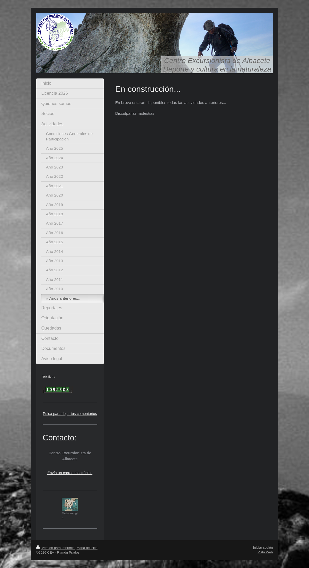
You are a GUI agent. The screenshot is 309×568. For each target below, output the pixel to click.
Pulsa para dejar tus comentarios (70, 414)
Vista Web (265, 552)
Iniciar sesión (263, 547)
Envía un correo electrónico (69, 473)
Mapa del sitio (87, 548)
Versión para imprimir (55, 548)
